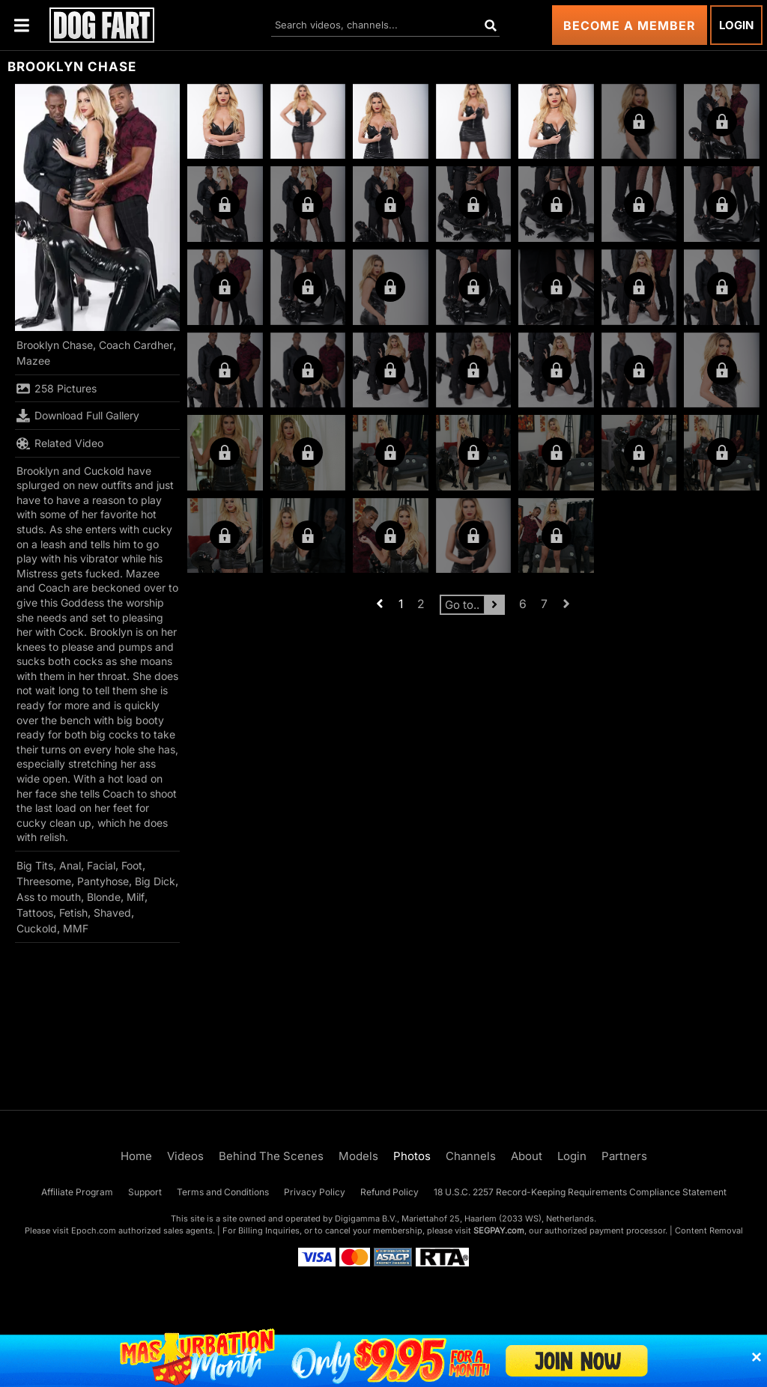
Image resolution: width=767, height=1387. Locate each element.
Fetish (73, 912)
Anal (70, 865)
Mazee (33, 360)
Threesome (43, 881)
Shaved (112, 912)
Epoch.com (93, 1230)
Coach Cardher (136, 345)
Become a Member (629, 25)
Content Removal (709, 1230)
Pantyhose (103, 881)
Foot (131, 865)
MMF (75, 928)
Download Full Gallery (77, 415)
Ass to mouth (48, 896)
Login (736, 25)
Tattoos (34, 912)
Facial (101, 865)
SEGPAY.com (498, 1230)
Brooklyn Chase (54, 345)
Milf (136, 896)
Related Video (59, 443)
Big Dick (155, 881)
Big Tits (34, 865)
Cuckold (36, 928)
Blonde (104, 896)
